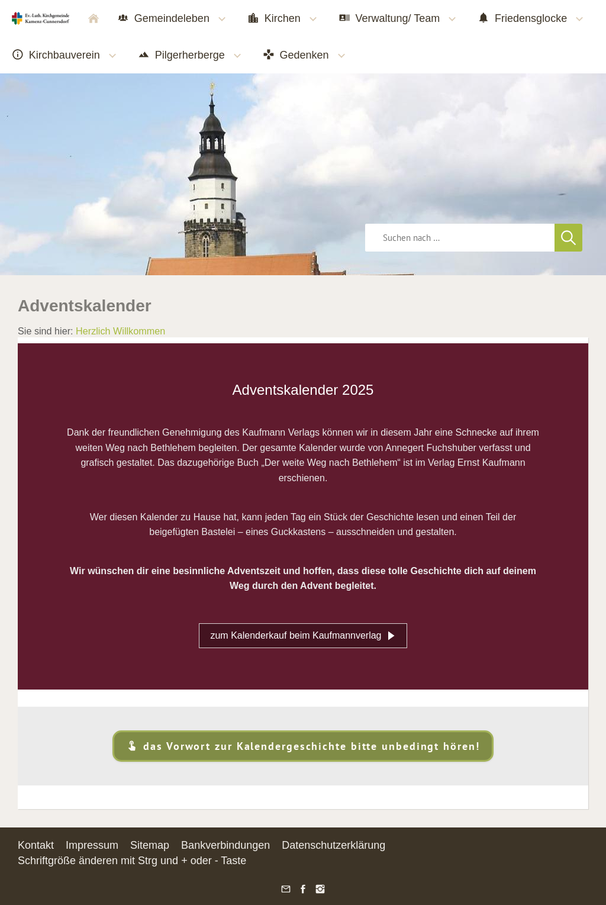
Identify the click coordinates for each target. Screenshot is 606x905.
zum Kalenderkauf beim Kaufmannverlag (302, 635)
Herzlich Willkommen (120, 331)
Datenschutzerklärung (333, 845)
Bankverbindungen (225, 845)
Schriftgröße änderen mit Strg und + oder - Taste (132, 861)
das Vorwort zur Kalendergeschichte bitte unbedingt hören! (302, 746)
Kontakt (36, 845)
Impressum (92, 845)
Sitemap (149, 845)
